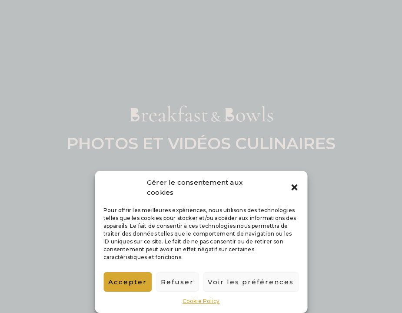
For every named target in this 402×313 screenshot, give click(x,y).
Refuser (177, 282)
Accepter (127, 282)
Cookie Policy (201, 301)
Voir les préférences (251, 282)
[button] (294, 187)
